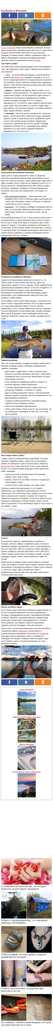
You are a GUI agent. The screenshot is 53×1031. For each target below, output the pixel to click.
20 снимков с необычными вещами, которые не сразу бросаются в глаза (26, 1023)
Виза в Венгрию (27, 744)
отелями (36, 60)
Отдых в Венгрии (8, 48)
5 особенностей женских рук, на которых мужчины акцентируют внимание (23, 887)
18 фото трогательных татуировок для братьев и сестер (22, 989)
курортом (18, 77)
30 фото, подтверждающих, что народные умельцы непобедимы (24, 921)
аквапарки (23, 631)
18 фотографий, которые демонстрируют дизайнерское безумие (24, 955)
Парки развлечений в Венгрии (27, 717)
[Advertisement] (26, 827)
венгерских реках (8, 466)
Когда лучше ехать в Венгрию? (26, 772)
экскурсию (44, 633)
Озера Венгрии (26, 689)
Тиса (8, 75)
